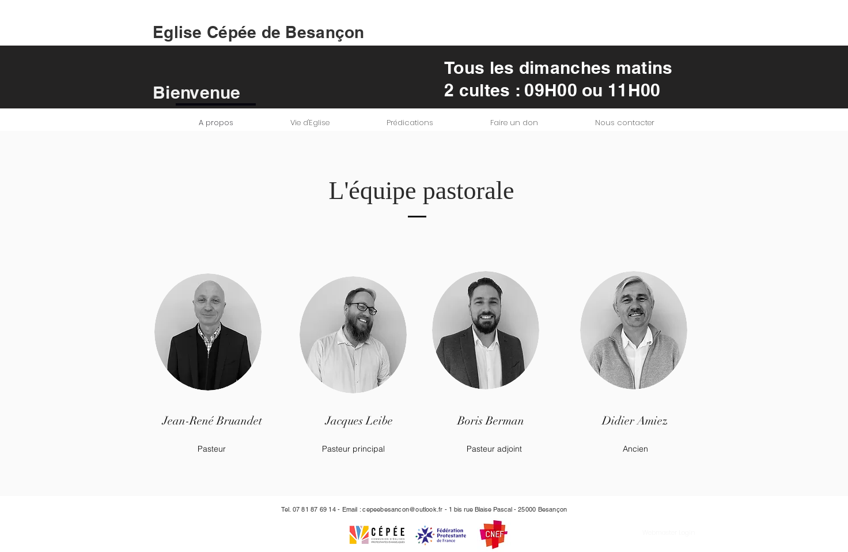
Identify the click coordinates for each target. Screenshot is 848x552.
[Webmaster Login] (669, 532)
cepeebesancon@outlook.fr (402, 509)
